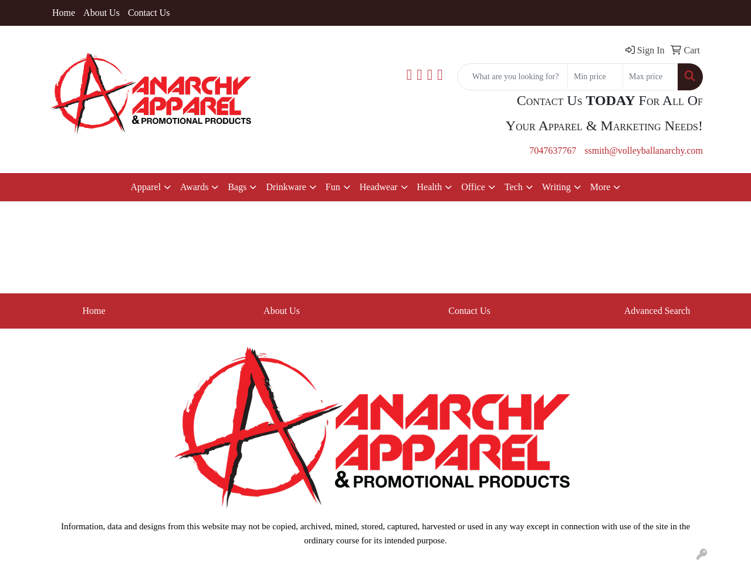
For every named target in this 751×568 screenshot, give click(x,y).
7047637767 (552, 150)
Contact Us (149, 13)
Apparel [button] (146, 187)
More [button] (600, 187)
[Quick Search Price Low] (595, 76)
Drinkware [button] (286, 187)
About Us (101, 13)
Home (63, 13)
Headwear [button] (379, 187)
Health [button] (429, 187)
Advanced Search (657, 311)
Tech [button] (514, 187)
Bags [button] (237, 187)
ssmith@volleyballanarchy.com (643, 150)
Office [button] (473, 187)
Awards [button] (194, 187)
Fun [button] (333, 187)
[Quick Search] (512, 76)
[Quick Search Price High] (650, 76)
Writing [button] (556, 187)
